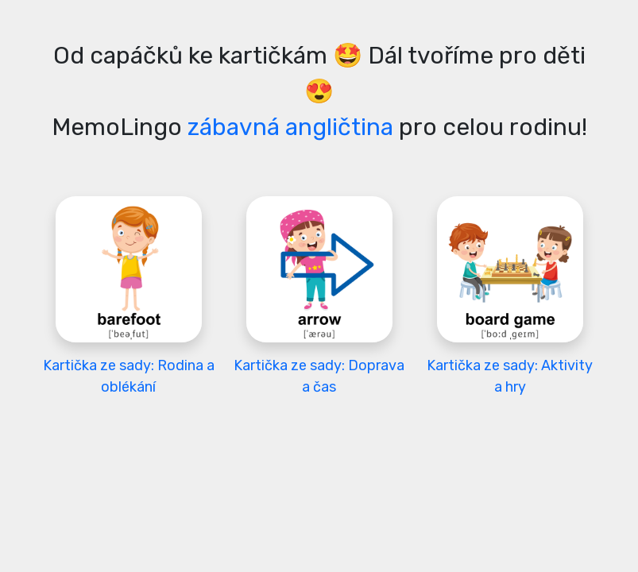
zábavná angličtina (290, 127)
